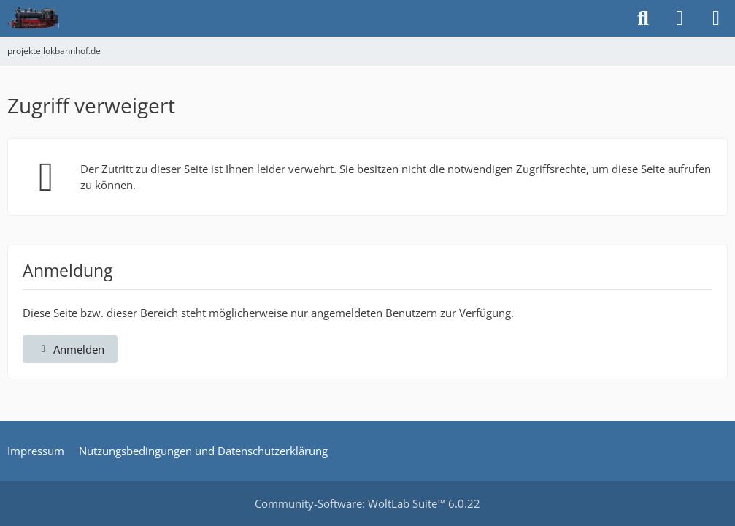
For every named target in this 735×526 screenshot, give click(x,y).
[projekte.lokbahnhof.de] (33, 18)
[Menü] (716, 18)
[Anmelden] (679, 18)
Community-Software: (367, 503)
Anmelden (70, 349)
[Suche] (643, 18)
